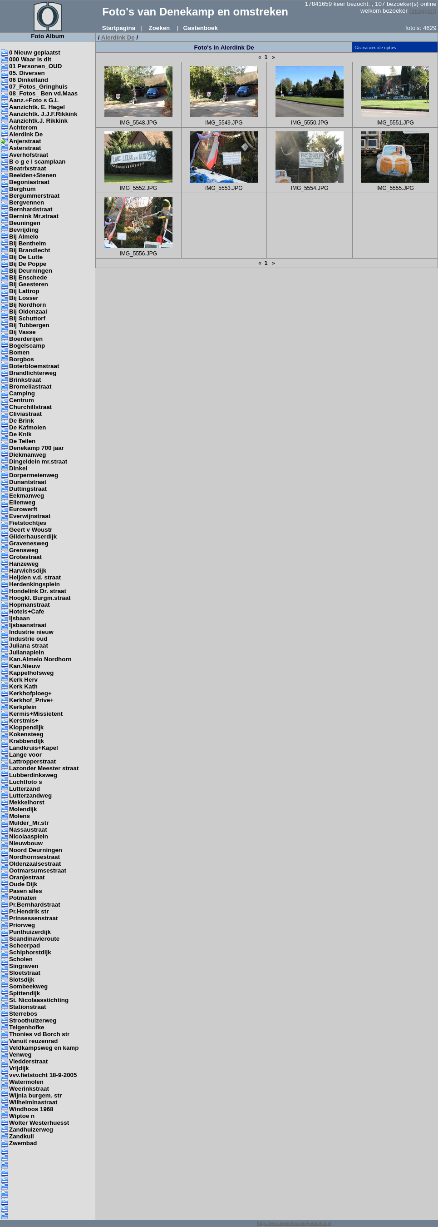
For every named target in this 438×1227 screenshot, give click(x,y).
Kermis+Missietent (36, 713)
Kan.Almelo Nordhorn (40, 659)
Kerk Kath (23, 686)
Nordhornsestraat (34, 856)
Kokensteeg (26, 734)
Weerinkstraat (29, 1088)
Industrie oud (28, 638)
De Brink (21, 420)
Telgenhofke (26, 1027)
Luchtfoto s (25, 781)
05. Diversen (27, 73)
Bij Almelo (24, 236)
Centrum (21, 400)
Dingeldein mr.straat (38, 461)
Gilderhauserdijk (33, 536)
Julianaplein (26, 652)
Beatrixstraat (27, 168)
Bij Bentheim (27, 243)
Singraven (23, 966)
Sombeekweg (28, 986)
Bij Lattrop (24, 291)
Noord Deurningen (35, 850)
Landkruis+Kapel (33, 747)
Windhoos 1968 (31, 1109)
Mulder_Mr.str (29, 822)
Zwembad (23, 1143)
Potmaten (23, 897)
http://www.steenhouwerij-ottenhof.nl (294, 1223)
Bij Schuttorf (27, 318)
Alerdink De (26, 134)
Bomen (19, 352)
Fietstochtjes (27, 522)
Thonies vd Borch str (39, 1034)
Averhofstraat (28, 154)
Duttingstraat (28, 488)
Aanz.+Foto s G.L (34, 100)
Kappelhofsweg (31, 672)
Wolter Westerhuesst (39, 1122)
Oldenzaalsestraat (35, 863)
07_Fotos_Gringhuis (38, 86)
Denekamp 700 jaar (36, 447)
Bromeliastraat (30, 386)
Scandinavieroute (34, 938)
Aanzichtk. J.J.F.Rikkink (43, 113)
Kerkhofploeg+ (30, 693)
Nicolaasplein (28, 836)
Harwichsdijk (27, 570)
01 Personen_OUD (35, 66)
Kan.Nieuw (24, 666)
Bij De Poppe (27, 263)
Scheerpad (24, 945)
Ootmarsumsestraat (37, 870)
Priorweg (22, 925)
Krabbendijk (26, 741)
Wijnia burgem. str (35, 1095)
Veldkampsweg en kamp (44, 1047)
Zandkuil (21, 1136)
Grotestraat (25, 557)
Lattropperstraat (32, 761)
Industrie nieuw (31, 631)
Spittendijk (24, 993)
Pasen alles (25, 891)
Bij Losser (23, 297)
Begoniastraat (29, 182)
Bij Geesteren (28, 284)
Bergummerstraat (34, 195)
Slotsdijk (21, 979)
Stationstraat (27, 1006)
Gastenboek (200, 28)
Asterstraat (25, 148)
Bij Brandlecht (29, 250)
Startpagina (118, 28)
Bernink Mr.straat (34, 216)
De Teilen (22, 441)
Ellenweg (22, 502)
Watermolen (26, 1081)
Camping (22, 393)
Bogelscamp (27, 345)
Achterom (23, 127)
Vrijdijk (19, 1068)
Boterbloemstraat (34, 366)
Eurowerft (23, 509)
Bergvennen (26, 202)
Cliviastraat (25, 413)
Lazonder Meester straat (44, 768)
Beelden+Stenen (32, 175)
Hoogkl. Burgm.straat (40, 597)
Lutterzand (24, 788)
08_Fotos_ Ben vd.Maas (43, 93)
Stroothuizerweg (32, 1020)
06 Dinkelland (28, 79)
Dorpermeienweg (33, 475)
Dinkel (18, 468)
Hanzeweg (24, 563)
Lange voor (25, 754)
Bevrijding (24, 229)
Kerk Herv (23, 679)
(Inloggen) (423, 10)
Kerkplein (23, 706)
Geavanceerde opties (375, 47)
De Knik (20, 434)
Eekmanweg (26, 495)
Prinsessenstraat (33, 918)
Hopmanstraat (29, 604)
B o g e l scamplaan (37, 161)
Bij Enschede (28, 277)
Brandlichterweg (32, 372)
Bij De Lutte (26, 257)
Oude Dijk (23, 884)
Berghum (22, 188)
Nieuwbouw (26, 843)
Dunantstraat (27, 482)
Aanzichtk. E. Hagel (37, 107)
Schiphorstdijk (30, 952)
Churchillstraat (30, 407)
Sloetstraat (24, 972)
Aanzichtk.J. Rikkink (38, 120)
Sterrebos (23, 1013)
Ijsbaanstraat (27, 625)
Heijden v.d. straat (35, 577)
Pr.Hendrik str (29, 911)
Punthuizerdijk (30, 931)
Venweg (20, 1054)
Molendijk (23, 809)
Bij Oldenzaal (28, 311)
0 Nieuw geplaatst (34, 52)
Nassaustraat (28, 829)
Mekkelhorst (26, 802)
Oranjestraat (27, 877)
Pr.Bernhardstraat (34, 904)
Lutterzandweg (30, 795)
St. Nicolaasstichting (39, 1000)
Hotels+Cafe (26, 611)
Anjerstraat (25, 141)
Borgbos (21, 359)
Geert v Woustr (30, 529)
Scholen (21, 959)
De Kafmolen (27, 427)
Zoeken (159, 28)
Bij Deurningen (30, 270)
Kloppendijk (26, 727)
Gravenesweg (29, 543)
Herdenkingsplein (34, 584)
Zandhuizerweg (31, 1129)
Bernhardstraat (31, 209)
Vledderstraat (28, 1061)
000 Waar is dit (30, 59)
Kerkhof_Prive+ (31, 700)
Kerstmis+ (24, 720)
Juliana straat (28, 645)
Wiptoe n (21, 1115)
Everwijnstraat (29, 516)
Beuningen (24, 222)
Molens (19, 816)
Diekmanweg (27, 454)
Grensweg (23, 550)
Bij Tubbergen (29, 325)
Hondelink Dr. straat (37, 591)
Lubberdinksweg (33, 775)
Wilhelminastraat (33, 1102)
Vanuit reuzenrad (33, 1040)
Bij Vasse (22, 332)
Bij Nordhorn (27, 304)
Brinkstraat (25, 379)
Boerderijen (26, 338)
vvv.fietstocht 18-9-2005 (43, 1075)
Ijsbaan (19, 618)
